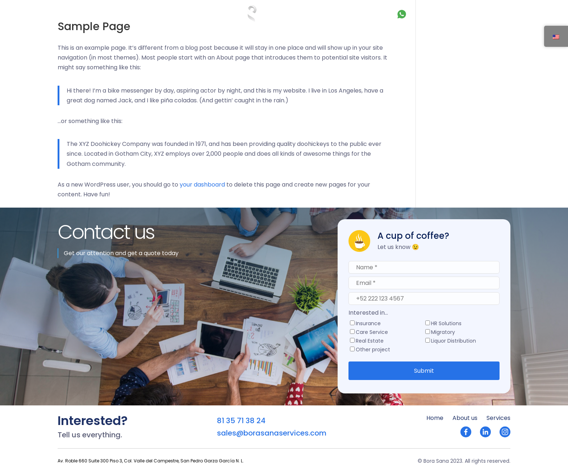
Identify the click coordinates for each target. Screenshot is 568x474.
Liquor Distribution (453, 341)
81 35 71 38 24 (422, 14)
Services (137, 13)
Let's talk (480, 13)
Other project (373, 350)
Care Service (372, 333)
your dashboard (202, 184)
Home (71, 13)
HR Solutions (446, 324)
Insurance (368, 324)
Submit (424, 371)
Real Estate (370, 341)
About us (102, 13)
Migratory (443, 333)
